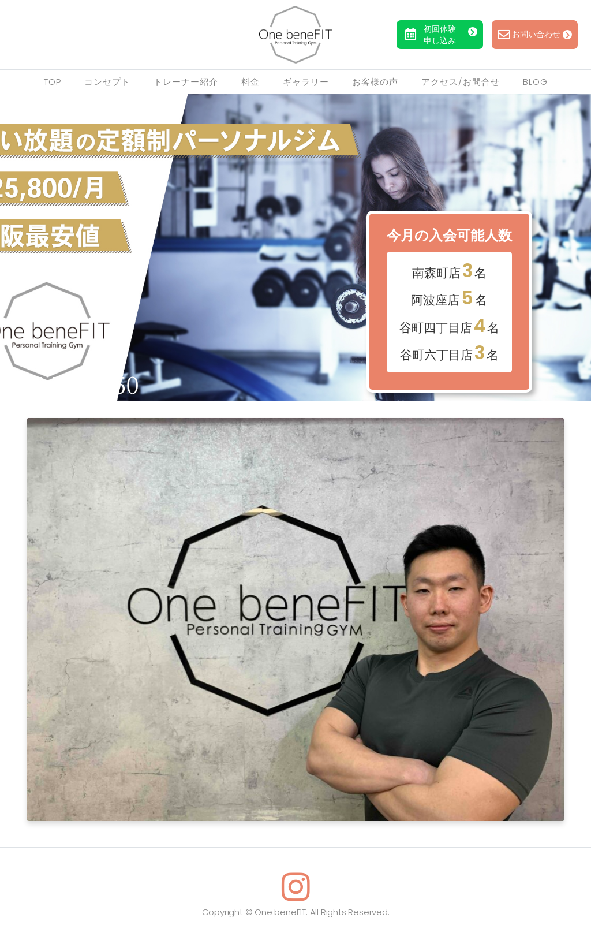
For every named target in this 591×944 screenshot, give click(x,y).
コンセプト (107, 82)
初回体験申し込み (441, 34)
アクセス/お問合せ (460, 82)
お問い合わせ (535, 34)
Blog (535, 82)
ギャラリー (306, 82)
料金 (250, 82)
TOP (52, 82)
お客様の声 (375, 82)
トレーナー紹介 (186, 82)
